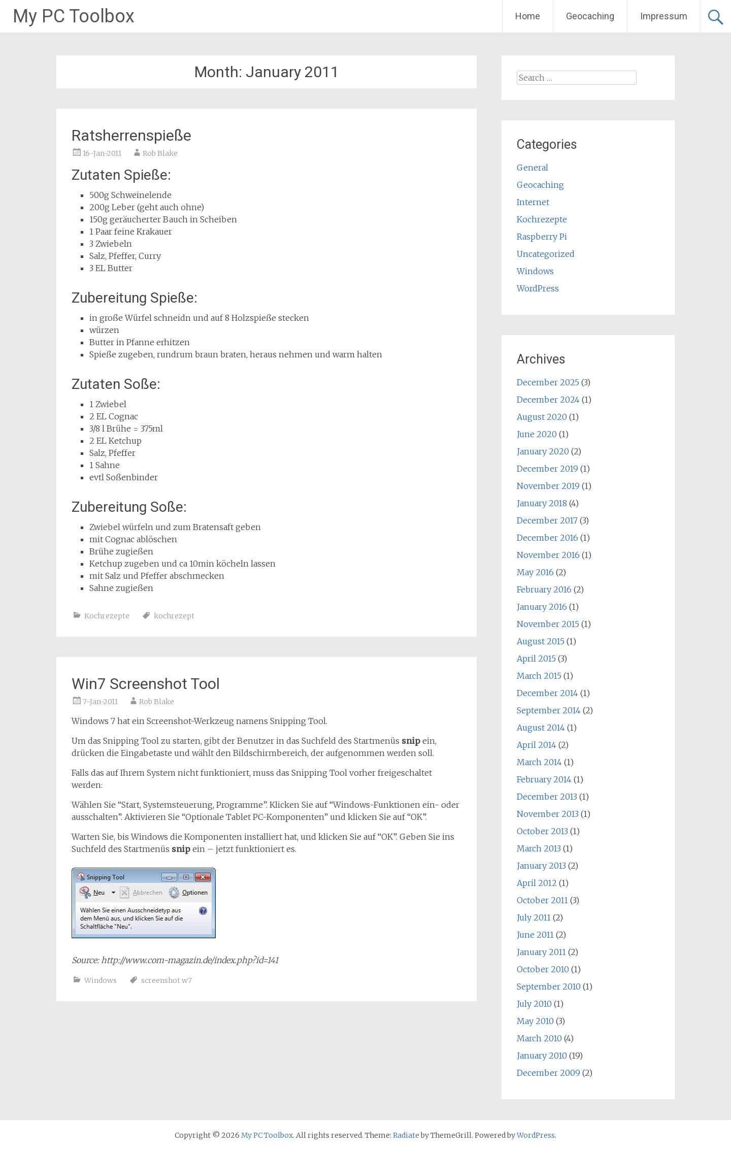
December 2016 (547, 538)
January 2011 (541, 952)
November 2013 (548, 814)
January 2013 (541, 866)
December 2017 (547, 520)
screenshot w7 (166, 980)
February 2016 (544, 589)
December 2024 (548, 399)
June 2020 (537, 434)
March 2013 (539, 848)
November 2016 (548, 555)
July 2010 (534, 1004)
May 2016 (535, 572)
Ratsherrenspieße (131, 135)
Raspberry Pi (542, 237)
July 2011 (534, 917)
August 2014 (541, 727)
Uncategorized (546, 254)
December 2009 (548, 1073)
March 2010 (539, 1038)
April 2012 (537, 883)
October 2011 (542, 900)
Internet (533, 202)
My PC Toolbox (74, 16)
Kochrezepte (106, 615)
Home (527, 16)
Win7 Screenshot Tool (146, 684)
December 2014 (547, 693)
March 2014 (539, 762)
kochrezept (174, 615)
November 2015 (548, 624)
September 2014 (549, 710)
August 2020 (542, 417)
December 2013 (547, 797)
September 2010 (549, 986)
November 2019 (548, 486)
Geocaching (590, 16)
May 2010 (535, 1021)
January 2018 (542, 503)
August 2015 (540, 641)
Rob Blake (160, 153)
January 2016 (542, 607)
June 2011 (535, 935)
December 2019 (547, 469)
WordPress (538, 288)
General (532, 167)
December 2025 (548, 382)
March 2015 (539, 676)
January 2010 (542, 1055)
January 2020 (543, 451)
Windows (100, 980)
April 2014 (536, 745)
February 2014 (544, 779)
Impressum (663, 16)
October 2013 (542, 831)
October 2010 (543, 969)
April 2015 (536, 658)
